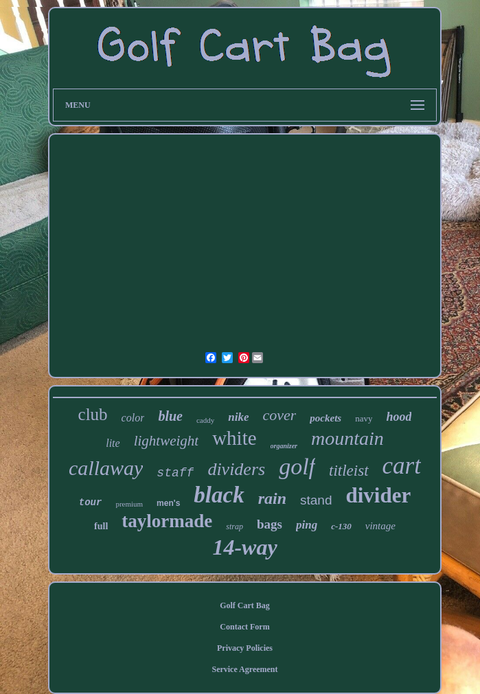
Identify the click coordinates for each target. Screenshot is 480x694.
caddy (205, 420)
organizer (284, 446)
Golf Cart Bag (245, 605)
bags (269, 524)
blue (170, 416)
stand (316, 500)
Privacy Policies (245, 648)
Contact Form (244, 627)
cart (401, 465)
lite (112, 443)
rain (272, 498)
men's (168, 503)
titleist (349, 470)
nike (238, 417)
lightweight (166, 440)
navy (363, 418)
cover (279, 415)
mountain (347, 438)
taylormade (167, 521)
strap (234, 526)
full (101, 526)
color (133, 418)
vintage (380, 525)
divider (378, 495)
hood (398, 417)
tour (90, 502)
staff (175, 473)
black (219, 495)
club (93, 414)
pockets (325, 418)
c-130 (341, 526)
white (234, 438)
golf (297, 466)
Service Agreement (244, 669)
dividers (236, 469)
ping (306, 524)
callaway (106, 467)
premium (129, 504)
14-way (244, 547)
